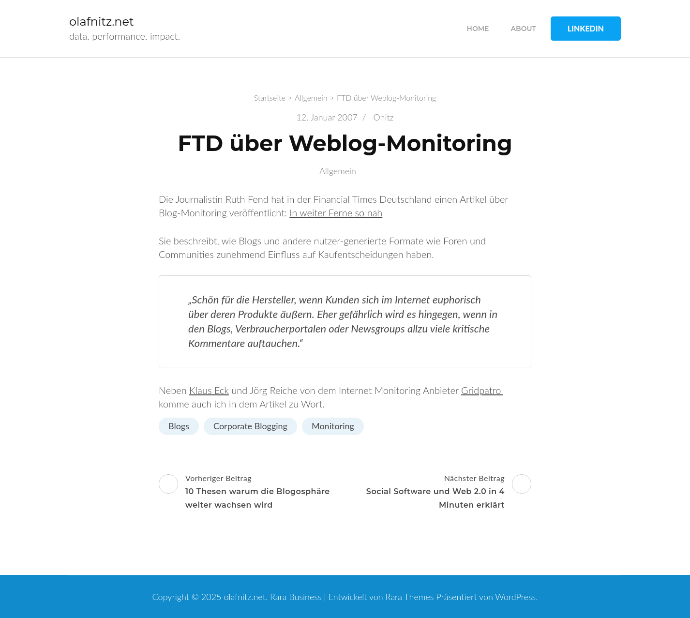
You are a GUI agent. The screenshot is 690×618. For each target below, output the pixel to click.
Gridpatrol (482, 390)
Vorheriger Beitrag (251, 492)
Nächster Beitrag (439, 492)
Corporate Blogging (250, 426)
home (478, 28)
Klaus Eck (209, 390)
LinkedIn (586, 28)
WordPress (515, 596)
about (523, 28)
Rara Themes (410, 596)
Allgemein (337, 171)
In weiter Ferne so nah (335, 212)
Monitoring (333, 426)
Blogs (178, 426)
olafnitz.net (101, 22)
